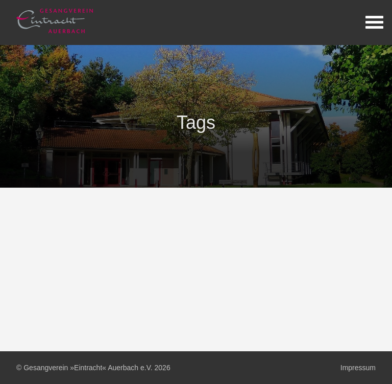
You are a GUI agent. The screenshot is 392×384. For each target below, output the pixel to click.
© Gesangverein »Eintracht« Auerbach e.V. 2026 (93, 368)
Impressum (358, 368)
